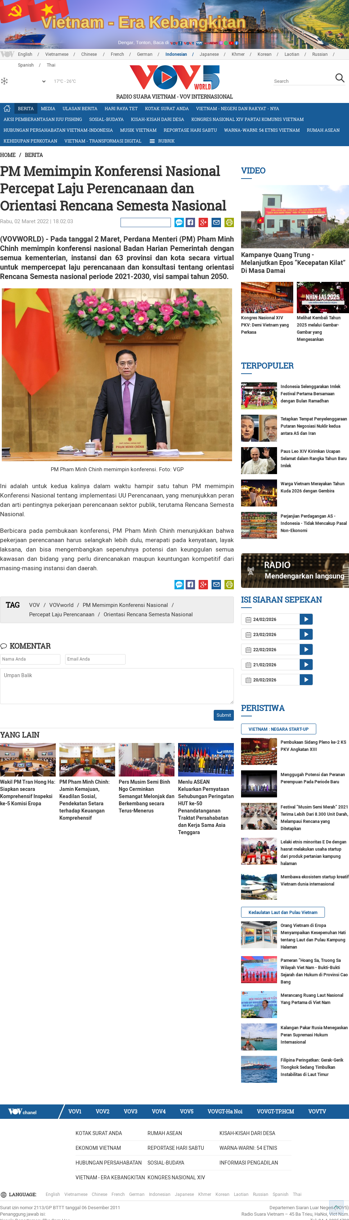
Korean (265, 54)
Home (7, 155)
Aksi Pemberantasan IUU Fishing (43, 119)
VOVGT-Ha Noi (225, 1111)
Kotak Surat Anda (167, 108)
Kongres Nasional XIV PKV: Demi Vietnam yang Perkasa (265, 325)
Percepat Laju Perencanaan (61, 614)
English (25, 54)
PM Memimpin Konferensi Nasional (125, 605)
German (145, 54)
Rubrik (162, 141)
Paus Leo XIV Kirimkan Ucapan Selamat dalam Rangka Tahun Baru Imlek (314, 458)
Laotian (292, 54)
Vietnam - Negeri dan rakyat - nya (237, 108)
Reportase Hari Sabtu (190, 130)
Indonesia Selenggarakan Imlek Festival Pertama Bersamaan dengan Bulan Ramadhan (310, 394)
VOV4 (159, 1111)
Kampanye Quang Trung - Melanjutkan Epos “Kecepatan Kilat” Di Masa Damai (293, 262)
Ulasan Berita (80, 108)
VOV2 (102, 1111)
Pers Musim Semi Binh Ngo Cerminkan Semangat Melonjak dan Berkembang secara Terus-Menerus (146, 796)
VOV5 (186, 1111)
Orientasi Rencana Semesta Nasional (148, 614)
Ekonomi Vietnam (98, 1148)
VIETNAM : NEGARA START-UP (279, 729)
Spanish (281, 1194)
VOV (34, 605)
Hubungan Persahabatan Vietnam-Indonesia (58, 130)
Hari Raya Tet (121, 108)
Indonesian (176, 54)
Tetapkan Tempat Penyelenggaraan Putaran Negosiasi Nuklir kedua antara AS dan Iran (314, 426)
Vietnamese (56, 54)
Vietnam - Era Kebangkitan (110, 1177)
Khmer (238, 54)
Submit (224, 715)
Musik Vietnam (138, 130)
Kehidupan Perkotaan (30, 141)
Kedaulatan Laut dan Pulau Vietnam (283, 912)
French (117, 54)
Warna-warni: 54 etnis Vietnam (262, 130)
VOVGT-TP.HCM (275, 1111)
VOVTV (317, 1111)
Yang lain (19, 734)
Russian (320, 54)
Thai (297, 1194)
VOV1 (74, 1111)
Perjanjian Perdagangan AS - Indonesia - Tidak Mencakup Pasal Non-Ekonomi (314, 523)
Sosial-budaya (106, 119)
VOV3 (130, 1111)
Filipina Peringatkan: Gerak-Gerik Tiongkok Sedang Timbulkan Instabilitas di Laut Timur (312, 1067)
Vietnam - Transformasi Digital (102, 141)
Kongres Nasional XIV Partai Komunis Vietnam (247, 119)
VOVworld (61, 605)
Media (48, 108)
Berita (26, 108)
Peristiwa (263, 708)
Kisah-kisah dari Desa (157, 119)
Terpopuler (267, 365)
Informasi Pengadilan (248, 1163)
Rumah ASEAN (323, 130)
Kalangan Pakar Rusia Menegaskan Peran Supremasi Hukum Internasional (314, 1035)
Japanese (209, 54)
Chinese (89, 54)
